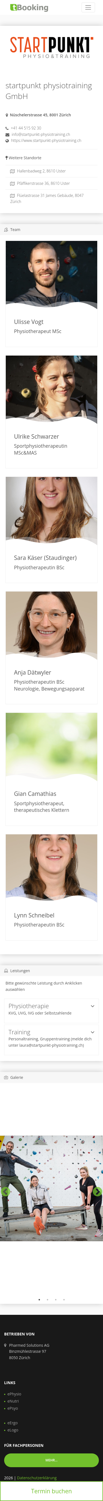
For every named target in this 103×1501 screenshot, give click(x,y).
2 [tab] (47, 1299)
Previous (2, 1189)
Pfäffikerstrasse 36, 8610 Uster (40, 183)
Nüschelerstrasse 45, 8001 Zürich (40, 114)
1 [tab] (39, 1299)
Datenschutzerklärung (37, 1477)
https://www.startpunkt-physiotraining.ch (46, 140)
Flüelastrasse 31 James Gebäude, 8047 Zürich (46, 198)
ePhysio (14, 1393)
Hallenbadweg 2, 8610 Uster (38, 171)
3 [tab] (56, 1299)
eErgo (12, 1422)
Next (95, 1189)
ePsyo (12, 1408)
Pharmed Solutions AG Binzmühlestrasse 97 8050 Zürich (29, 1351)
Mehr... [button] (51, 1460)
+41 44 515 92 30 (26, 128)
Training (51, 1032)
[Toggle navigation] (88, 7)
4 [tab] (64, 1299)
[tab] (51, 1011)
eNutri (13, 1401)
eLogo (12, 1430)
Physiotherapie (51, 1006)
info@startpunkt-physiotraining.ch (41, 134)
